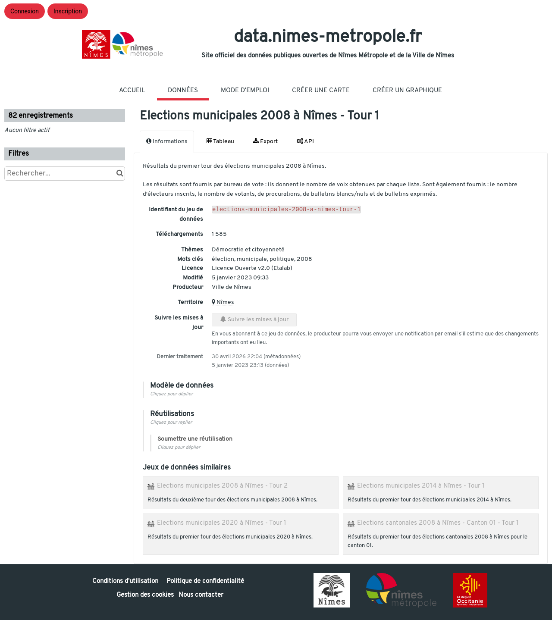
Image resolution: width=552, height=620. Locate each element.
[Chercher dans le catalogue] (119, 173)
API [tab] (305, 141)
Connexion (24, 11)
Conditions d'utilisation (126, 581)
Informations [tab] (167, 141)
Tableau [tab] (220, 141)
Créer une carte (321, 91)
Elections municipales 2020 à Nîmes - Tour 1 (221, 523)
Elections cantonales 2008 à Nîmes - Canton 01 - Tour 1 (438, 523)
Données (183, 91)
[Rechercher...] (64, 173)
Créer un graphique (407, 91)
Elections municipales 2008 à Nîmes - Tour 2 (222, 485)
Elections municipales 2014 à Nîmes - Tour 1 (421, 485)
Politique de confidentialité (205, 581)
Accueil (132, 91)
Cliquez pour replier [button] (171, 422)
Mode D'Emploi (245, 91)
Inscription (67, 11)
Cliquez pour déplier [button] (171, 394)
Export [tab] (265, 141)
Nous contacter (201, 595)
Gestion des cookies (145, 595)
